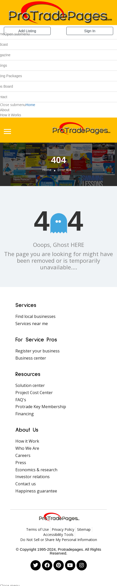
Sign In (89, 31)
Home (30, 105)
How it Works (10, 115)
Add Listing (27, 31)
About (4, 110)
